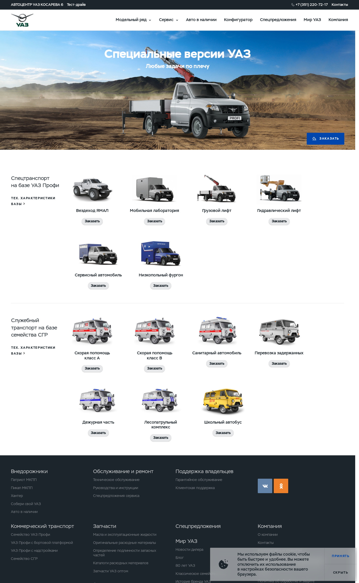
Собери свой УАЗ (26, 504)
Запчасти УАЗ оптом (110, 571)
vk (265, 486)
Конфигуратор (238, 19)
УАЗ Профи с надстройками (34, 550)
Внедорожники (29, 471)
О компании (268, 534)
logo (28, 19)
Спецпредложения (278, 19)
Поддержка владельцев (204, 471)
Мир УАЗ (312, 19)
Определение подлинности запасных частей (124, 552)
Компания (338, 19)
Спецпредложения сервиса (116, 496)
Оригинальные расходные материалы (124, 543)
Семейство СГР (24, 559)
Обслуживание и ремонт (123, 471)
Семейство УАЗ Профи (30, 534)
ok (281, 486)
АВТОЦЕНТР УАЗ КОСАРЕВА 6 (37, 5)
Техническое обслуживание (116, 480)
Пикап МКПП (21, 488)
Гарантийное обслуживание (199, 480)
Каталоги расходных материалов (120, 563)
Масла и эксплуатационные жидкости (124, 534)
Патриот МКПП (24, 480)
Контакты (340, 5)
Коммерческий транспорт (42, 526)
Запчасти (104, 526)
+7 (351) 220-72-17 (312, 5)
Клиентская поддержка (195, 488)
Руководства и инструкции (115, 488)
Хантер (17, 496)
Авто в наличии (201, 19)
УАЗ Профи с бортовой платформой (42, 543)
